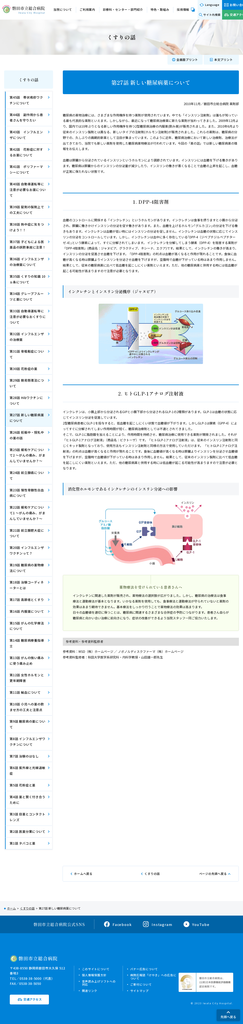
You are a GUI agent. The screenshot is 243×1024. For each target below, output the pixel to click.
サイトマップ (139, 990)
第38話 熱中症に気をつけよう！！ (27, 227)
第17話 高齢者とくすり (27, 599)
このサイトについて (96, 969)
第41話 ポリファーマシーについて (26, 169)
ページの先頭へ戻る (213, 874)
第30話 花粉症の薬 (23, 368)
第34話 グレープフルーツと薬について (27, 296)
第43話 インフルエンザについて (26, 135)
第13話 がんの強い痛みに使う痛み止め (27, 660)
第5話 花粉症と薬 (22, 785)
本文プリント (223, 60)
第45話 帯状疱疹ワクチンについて (26, 100)
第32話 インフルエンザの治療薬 (27, 336)
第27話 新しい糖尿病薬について (27, 417)
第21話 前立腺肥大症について (27, 533)
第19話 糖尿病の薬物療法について (27, 568)
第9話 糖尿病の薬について (27, 724)
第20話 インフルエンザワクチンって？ (27, 550)
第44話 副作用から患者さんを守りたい (26, 117)
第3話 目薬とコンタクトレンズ (27, 817)
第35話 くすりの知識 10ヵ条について (27, 279)
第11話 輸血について (25, 692)
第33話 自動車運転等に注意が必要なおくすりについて (28, 317)
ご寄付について (141, 984)
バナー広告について (144, 969)
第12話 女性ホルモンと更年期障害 (27, 678)
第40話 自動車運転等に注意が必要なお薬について (28, 190)
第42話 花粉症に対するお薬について (26, 152)
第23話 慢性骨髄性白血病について (27, 493)
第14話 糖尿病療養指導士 (27, 643)
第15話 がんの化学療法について (27, 626)
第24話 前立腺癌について (27, 475)
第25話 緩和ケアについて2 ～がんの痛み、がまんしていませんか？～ (27, 455)
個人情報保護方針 (94, 975)
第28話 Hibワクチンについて (26, 400)
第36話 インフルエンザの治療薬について (27, 262)
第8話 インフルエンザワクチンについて (27, 741)
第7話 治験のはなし (24, 756)
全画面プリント (187, 60)
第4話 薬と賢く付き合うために (27, 799)
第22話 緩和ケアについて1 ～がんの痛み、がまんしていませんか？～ (27, 513)
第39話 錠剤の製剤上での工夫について (27, 209)
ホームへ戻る (83, 874)
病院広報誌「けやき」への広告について (153, 976)
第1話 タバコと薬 (22, 843)
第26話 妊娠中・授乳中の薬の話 (27, 435)
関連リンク (89, 990)
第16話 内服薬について (27, 611)
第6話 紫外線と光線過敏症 (27, 770)
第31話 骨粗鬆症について (27, 354)
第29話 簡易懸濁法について (27, 383)
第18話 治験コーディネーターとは (27, 585)
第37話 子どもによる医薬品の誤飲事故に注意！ (28, 244)
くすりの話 (28, 80)
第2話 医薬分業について (27, 831)
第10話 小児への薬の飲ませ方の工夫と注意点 (27, 707)
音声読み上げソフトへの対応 (99, 982)
